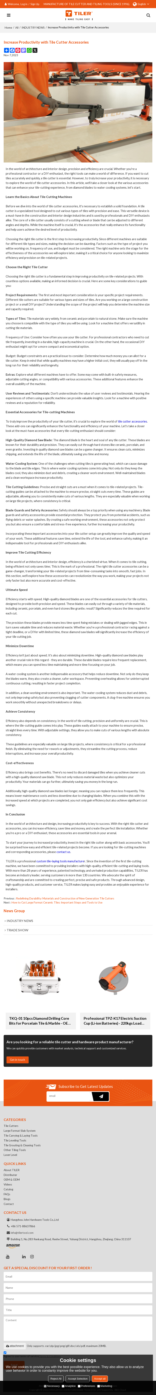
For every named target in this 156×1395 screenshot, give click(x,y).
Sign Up (34, 4)
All (16, 27)
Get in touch (17, 1059)
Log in (24, 4)
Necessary (52, 1385)
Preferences (86, 1385)
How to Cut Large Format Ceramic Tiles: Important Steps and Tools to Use (57, 902)
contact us (63, 852)
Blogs (7, 1199)
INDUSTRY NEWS (33, 27)
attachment (15, 1346)
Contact (9, 1204)
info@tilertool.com (22, 1232)
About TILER (12, 1170)
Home (8, 27)
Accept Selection (78, 1378)
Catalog (8, 1189)
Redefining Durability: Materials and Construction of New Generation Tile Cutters (65, 898)
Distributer (10, 1175)
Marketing (104, 1385)
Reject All (55, 1378)
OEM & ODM (12, 1179)
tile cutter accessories (132, 421)
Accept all (99, 1378)
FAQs (7, 1194)
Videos (8, 1184)
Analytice (69, 1385)
